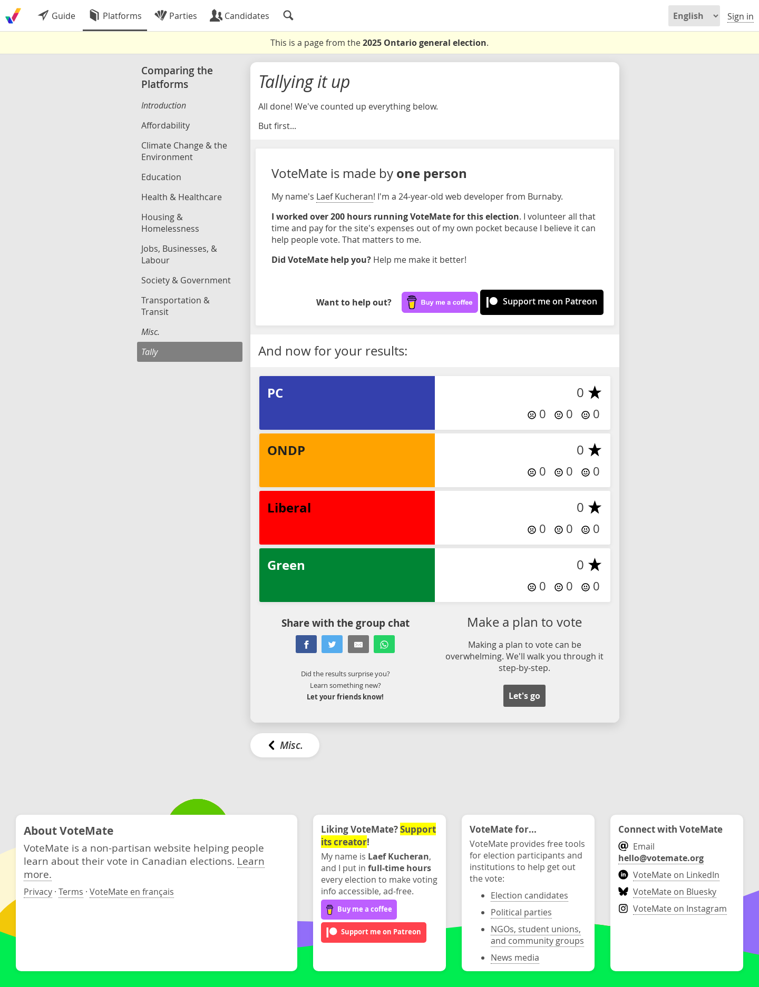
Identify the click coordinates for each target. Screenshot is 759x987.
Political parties (521, 912)
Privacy (38, 891)
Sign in (740, 16)
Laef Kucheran (344, 196)
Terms (71, 891)
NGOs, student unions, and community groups (537, 934)
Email (661, 852)
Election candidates (529, 895)
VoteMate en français (132, 891)
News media (515, 957)
